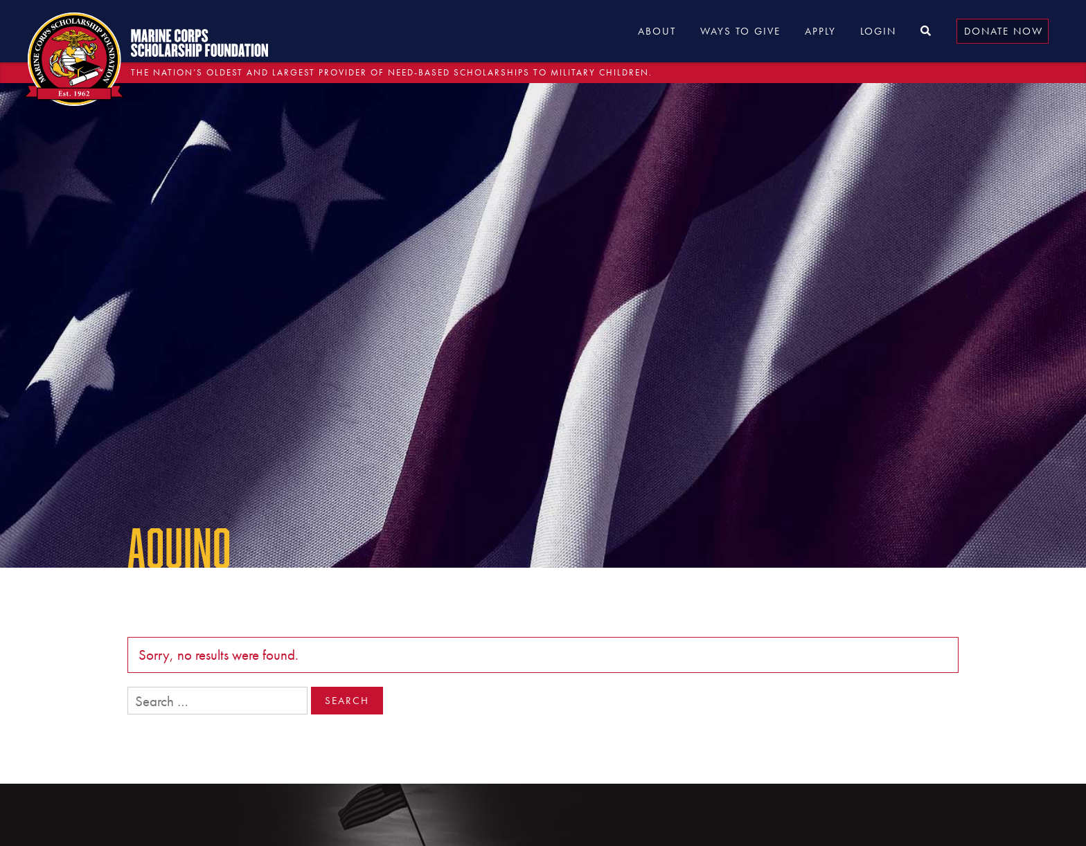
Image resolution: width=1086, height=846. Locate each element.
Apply (820, 31)
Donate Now (1003, 31)
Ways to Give (740, 31)
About (657, 31)
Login (878, 31)
